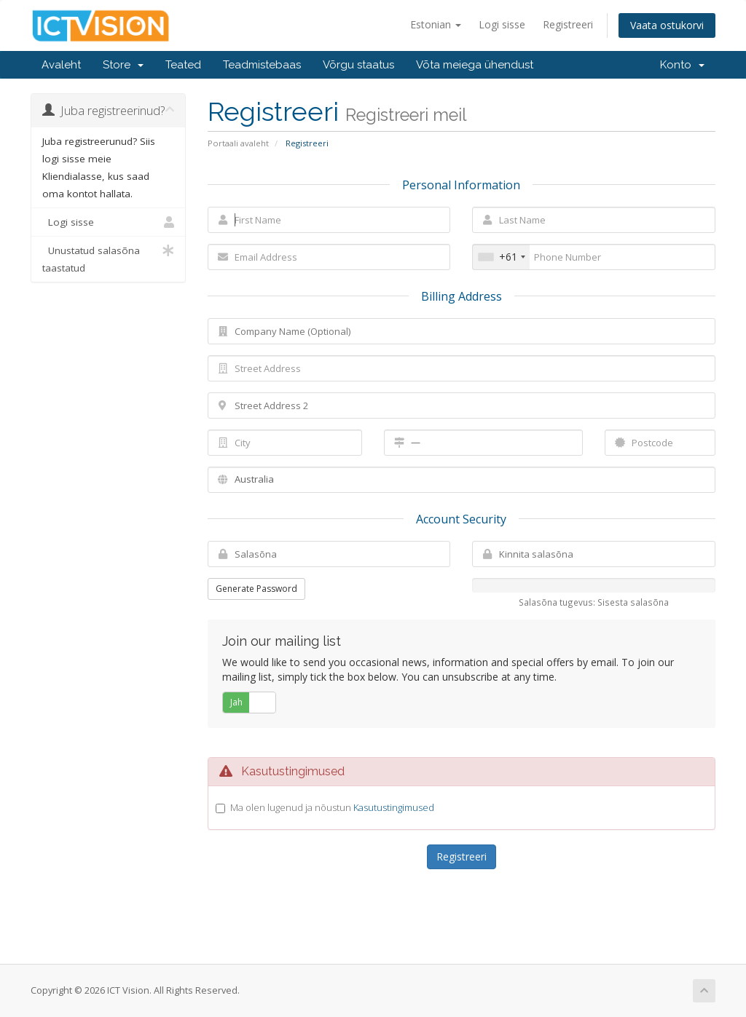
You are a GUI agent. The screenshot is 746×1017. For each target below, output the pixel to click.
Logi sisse (502, 24)
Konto (682, 64)
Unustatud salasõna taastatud (108, 258)
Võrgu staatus (358, 64)
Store (123, 64)
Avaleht (61, 64)
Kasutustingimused (393, 807)
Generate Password (256, 588)
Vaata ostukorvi (667, 25)
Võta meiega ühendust (474, 64)
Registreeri (568, 24)
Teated (183, 64)
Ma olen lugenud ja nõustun (332, 807)
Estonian (435, 24)
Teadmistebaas (262, 64)
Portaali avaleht (238, 143)
